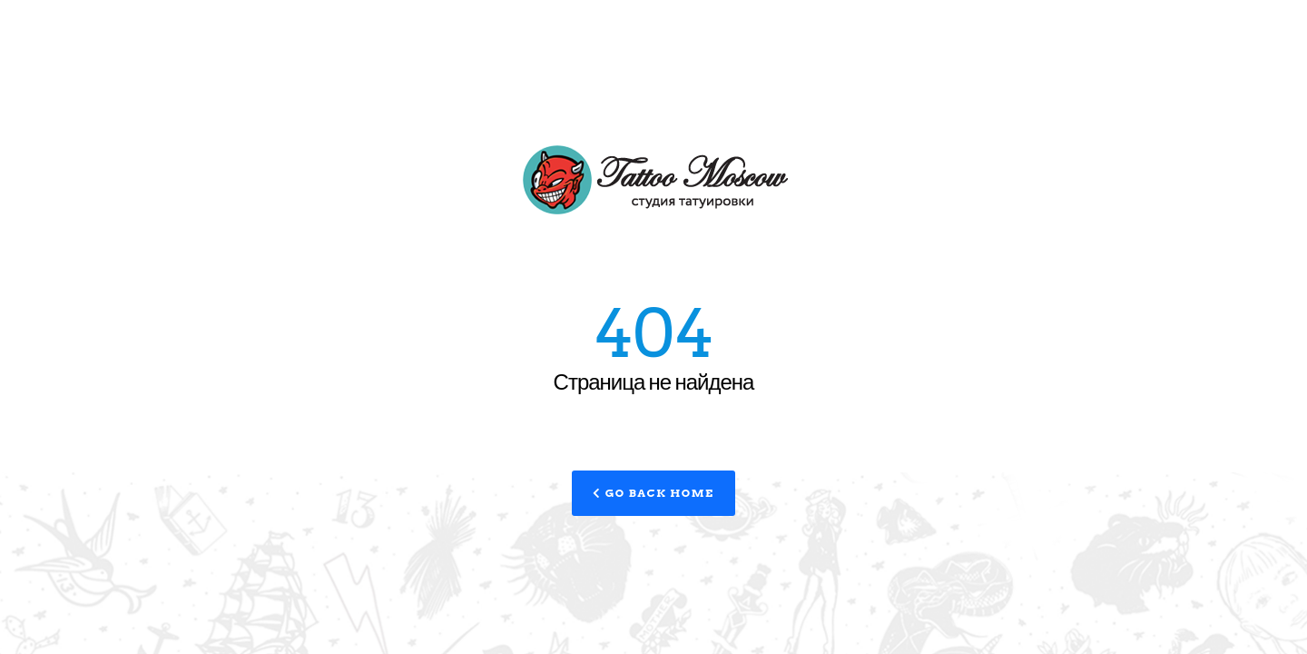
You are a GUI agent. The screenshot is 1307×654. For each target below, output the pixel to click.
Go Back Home (653, 493)
